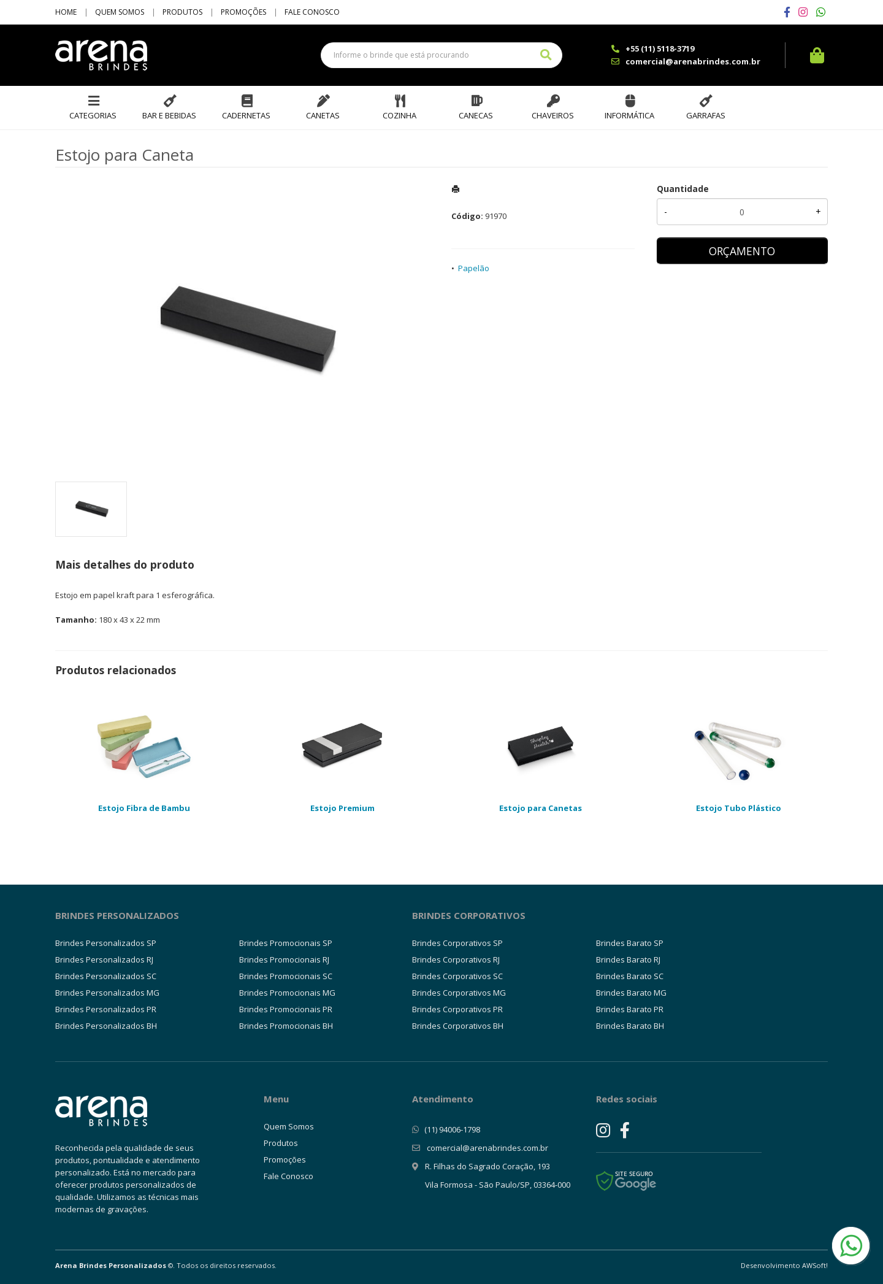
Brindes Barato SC (629, 976)
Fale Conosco (312, 12)
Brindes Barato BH (630, 1025)
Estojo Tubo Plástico (738, 807)
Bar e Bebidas (169, 115)
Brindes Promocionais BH (286, 1025)
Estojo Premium (342, 807)
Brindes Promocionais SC (285, 976)
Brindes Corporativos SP (457, 942)
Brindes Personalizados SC (105, 976)
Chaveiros (553, 115)
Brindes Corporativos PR (457, 1009)
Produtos (182, 12)
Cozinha (399, 115)
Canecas (476, 115)
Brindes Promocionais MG (287, 992)
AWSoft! (815, 1265)
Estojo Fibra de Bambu (144, 807)
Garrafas (705, 115)
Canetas (323, 115)
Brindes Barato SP (629, 942)
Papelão (473, 268)
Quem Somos (119, 12)
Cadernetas (246, 115)
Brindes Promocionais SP (285, 942)
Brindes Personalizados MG (107, 992)
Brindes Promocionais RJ (284, 959)
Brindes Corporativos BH (457, 1025)
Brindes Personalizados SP (105, 942)
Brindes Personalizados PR (105, 1009)
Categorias (93, 115)
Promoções (243, 12)
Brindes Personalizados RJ (104, 959)
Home (66, 12)
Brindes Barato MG (631, 992)
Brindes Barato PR (629, 1009)
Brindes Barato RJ (628, 959)
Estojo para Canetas (540, 807)
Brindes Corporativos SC (457, 976)
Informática (629, 115)
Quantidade (683, 188)
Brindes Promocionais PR (285, 1009)
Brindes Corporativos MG (459, 992)
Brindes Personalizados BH (106, 1025)
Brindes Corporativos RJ (456, 959)
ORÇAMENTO (742, 251)
